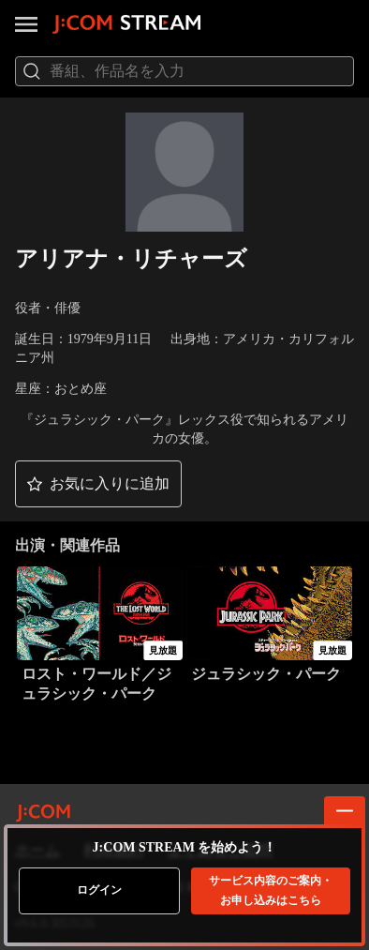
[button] (98, 483)
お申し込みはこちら (270, 890)
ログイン (99, 890)
